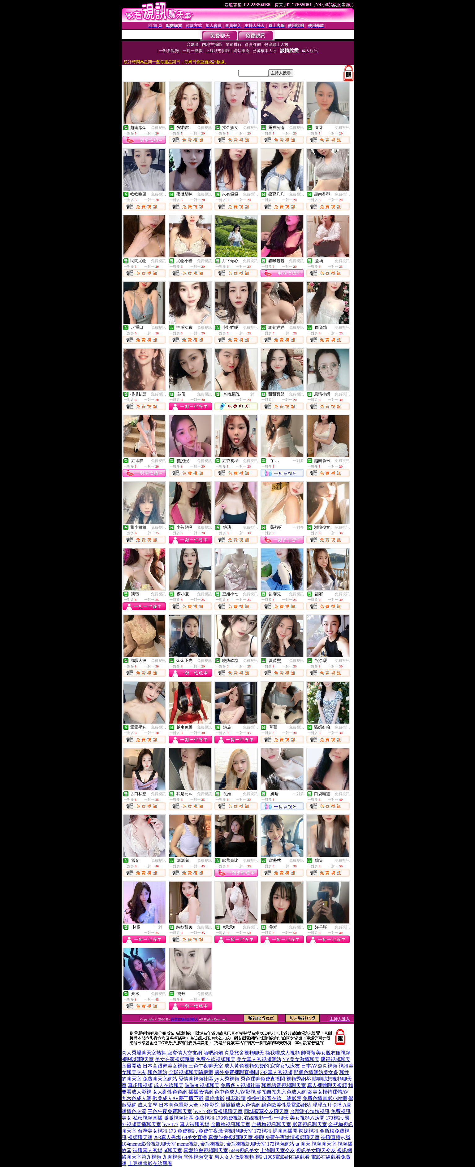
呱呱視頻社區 (178, 1118)
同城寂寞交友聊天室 (266, 1111)
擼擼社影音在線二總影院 (274, 1098)
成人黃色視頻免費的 (246, 1065)
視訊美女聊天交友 (316, 1150)
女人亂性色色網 (170, 1091)
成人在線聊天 (169, 1085)
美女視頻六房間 (307, 1118)
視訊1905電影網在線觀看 (282, 1157)
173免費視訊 (229, 1118)
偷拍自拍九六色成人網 (281, 1091)
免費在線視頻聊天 (184, 1019)
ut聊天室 (173, 1150)
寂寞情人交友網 (184, 1052)
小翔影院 (209, 1105)
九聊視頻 (172, 1157)
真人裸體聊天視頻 (327, 1085)
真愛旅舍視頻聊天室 (206, 1150)
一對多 (298, 461)
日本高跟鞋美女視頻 (165, 1065)
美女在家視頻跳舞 (175, 1059)
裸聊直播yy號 (336, 1137)
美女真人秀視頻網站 (259, 1059)
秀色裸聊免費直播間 (262, 1078)
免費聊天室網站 (160, 1078)
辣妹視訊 (308, 1131)
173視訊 (334, 1118)
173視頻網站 (280, 1144)
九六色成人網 (136, 1098)
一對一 (252, 394)
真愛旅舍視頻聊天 (244, 1052)
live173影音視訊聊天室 (218, 1111)
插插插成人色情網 (240, 1105)
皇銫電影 (215, 1098)
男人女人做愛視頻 (234, 1157)
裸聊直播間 (285, 1131)
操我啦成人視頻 (282, 1052)
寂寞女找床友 (285, 1065)
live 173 (170, 1124)
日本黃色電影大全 (178, 1105)
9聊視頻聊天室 (138, 1059)
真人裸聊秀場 (194, 1124)
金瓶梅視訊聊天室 (230, 1124)
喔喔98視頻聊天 (202, 1085)
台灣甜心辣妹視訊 (310, 1111)
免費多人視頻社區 (240, 1085)
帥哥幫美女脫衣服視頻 (326, 1052)
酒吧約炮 (213, 1052)
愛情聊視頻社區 (196, 1078)
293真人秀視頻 (276, 1072)
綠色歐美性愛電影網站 (286, 1105)
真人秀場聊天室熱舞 (144, 1052)
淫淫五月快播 (327, 1105)
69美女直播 (194, 1137)
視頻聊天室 (324, 1144)
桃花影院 (236, 1098)
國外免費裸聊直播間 (236, 1072)
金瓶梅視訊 (212, 1144)
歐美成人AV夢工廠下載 (178, 1098)
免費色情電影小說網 (325, 1098)
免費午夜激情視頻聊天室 (225, 1131)
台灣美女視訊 (152, 1131)
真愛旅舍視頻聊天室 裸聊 (236, 1137)
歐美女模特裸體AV (328, 1091)
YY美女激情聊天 (301, 1059)
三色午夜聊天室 (205, 1065)
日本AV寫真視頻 (319, 1065)
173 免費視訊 (183, 1131)
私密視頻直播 (147, 1118)
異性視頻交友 (198, 1157)
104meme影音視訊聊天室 (149, 1144)
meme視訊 (188, 1144)
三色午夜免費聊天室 (170, 1111)
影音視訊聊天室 (309, 1124)
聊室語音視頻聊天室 (283, 1085)
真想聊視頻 (140, 1085)
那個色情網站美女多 (316, 1072)
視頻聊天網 (140, 1137)
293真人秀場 (167, 1137)
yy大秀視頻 (226, 1078)
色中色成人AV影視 (235, 1091)
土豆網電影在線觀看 (150, 1163)
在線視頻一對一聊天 (266, 1118)
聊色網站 (157, 1072)
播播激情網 (200, 1091)
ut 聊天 (303, 1144)
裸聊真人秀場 (147, 1150)
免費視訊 (158, 128)
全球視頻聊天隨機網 (191, 1072)
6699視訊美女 (244, 1150)
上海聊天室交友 (277, 1150)
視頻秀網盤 (298, 1078)
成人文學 (148, 1105)
